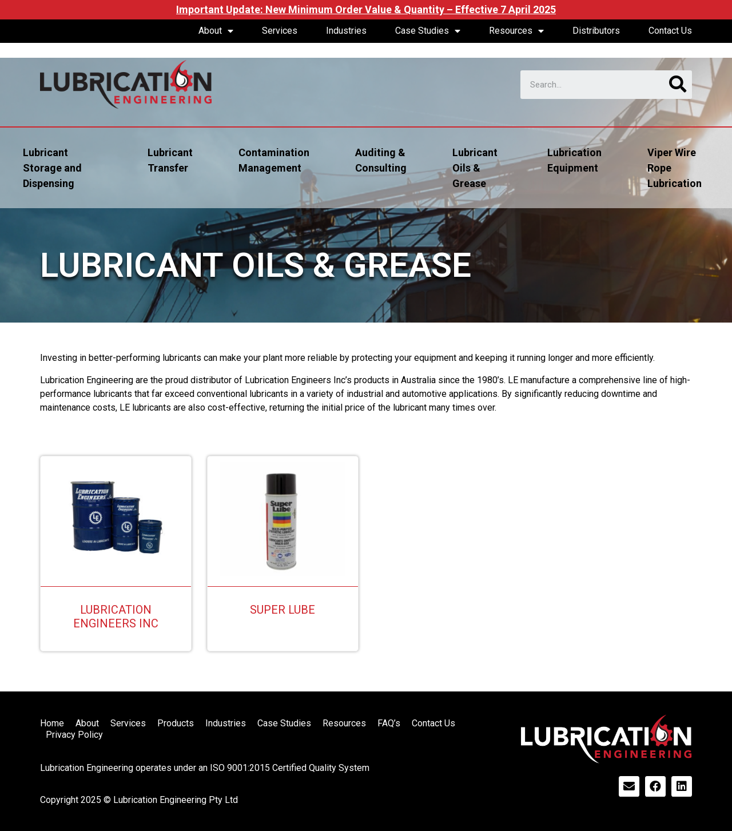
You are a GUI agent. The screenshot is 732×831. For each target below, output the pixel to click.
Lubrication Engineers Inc (115, 616)
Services (279, 30)
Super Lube (282, 610)
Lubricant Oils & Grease (475, 167)
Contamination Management (273, 160)
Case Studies (427, 31)
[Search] (677, 84)
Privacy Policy (74, 734)
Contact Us (670, 30)
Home (52, 723)
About (215, 31)
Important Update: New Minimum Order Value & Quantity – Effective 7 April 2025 (366, 9)
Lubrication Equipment (574, 160)
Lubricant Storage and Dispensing (52, 167)
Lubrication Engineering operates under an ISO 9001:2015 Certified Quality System (204, 767)
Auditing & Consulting (381, 160)
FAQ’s (388, 723)
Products (175, 723)
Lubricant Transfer (170, 160)
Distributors (596, 30)
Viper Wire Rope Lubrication (674, 167)
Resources (516, 31)
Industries (346, 30)
